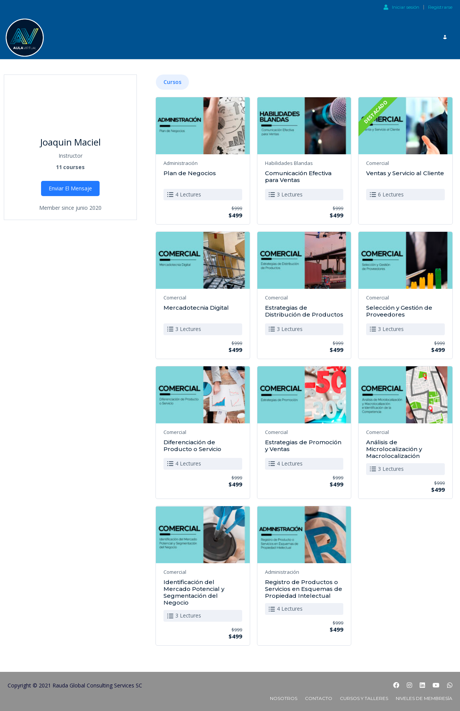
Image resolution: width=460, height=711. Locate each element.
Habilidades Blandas (289, 160)
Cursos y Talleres (364, 695)
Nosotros (283, 695)
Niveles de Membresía (424, 695)
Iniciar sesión (401, 7)
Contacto (318, 695)
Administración (180, 160)
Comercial (377, 160)
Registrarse (440, 7)
